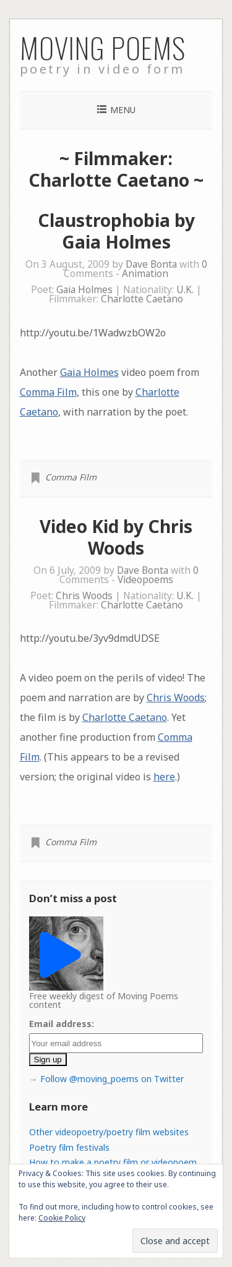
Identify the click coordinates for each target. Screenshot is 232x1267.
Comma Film (48, 392)
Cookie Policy (61, 1218)
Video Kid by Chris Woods (116, 537)
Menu (122, 110)
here (164, 776)
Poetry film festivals (69, 1147)
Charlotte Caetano (142, 298)
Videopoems (145, 579)
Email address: (61, 1024)
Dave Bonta (151, 264)
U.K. (185, 289)
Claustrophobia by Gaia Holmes (116, 231)
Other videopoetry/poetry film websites (109, 1132)
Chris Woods (84, 595)
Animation (145, 273)
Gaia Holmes (84, 289)
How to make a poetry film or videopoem (113, 1162)
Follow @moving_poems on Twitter (112, 1079)
